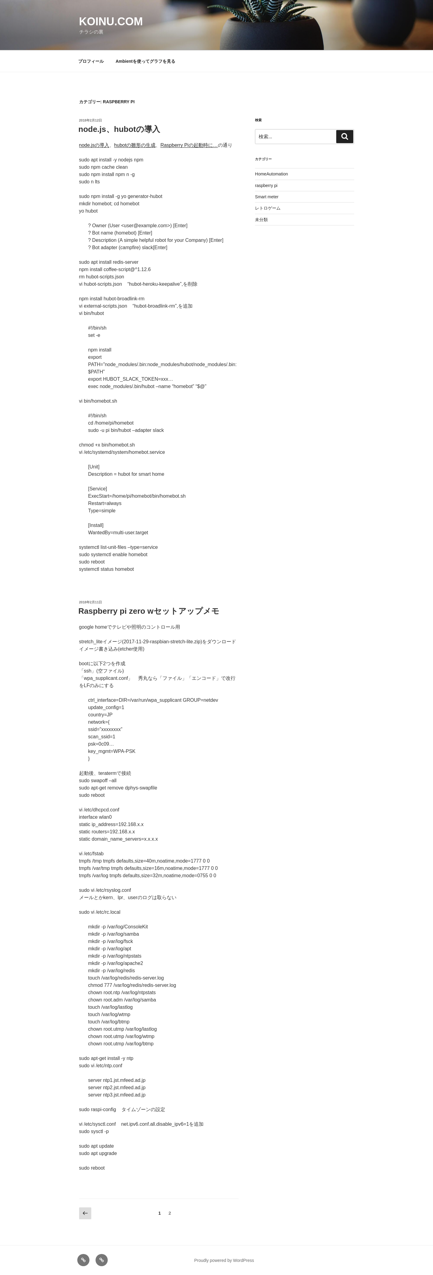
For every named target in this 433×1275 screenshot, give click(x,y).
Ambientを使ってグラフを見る (145, 61)
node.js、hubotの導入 (119, 129)
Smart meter (266, 196)
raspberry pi (266, 185)
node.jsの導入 (94, 145)
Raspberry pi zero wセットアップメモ (149, 611)
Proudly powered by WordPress (224, 1260)
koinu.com (111, 21)
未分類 (261, 219)
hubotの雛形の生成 (134, 145)
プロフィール (91, 61)
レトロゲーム (268, 208)
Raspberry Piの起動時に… (189, 145)
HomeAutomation (271, 173)
